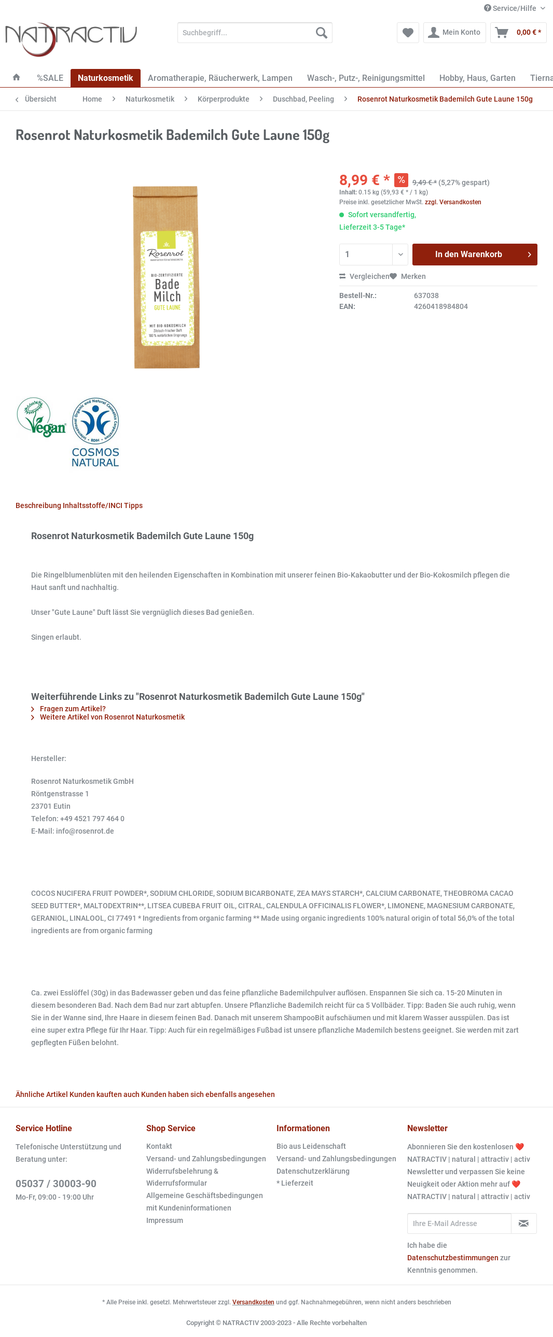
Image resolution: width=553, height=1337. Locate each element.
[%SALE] (50, 78)
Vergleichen (364, 276)
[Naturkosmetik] (106, 78)
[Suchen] (322, 32)
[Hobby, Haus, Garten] (477, 78)
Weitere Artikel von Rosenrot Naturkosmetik (108, 717)
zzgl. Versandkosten (453, 202)
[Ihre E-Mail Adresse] (459, 1223)
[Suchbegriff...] (254, 32)
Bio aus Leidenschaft (311, 1146)
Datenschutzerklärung (313, 1171)
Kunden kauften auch (105, 1094)
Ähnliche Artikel (42, 1094)
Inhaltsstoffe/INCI (92, 505)
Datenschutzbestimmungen (453, 1258)
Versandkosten (253, 1302)
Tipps (133, 505)
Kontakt (159, 1146)
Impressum (164, 1220)
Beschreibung (38, 505)
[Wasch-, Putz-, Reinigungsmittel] (366, 78)
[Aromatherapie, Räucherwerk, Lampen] (220, 78)
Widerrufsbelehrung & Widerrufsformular (182, 1177)
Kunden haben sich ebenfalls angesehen (208, 1094)
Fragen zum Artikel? (68, 709)
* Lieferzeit (294, 1183)
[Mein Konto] (454, 32)
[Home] (16, 78)
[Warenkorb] (518, 32)
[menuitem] (254, 36)
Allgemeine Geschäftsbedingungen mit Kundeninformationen (204, 1201)
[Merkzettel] (408, 32)
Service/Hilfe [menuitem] (511, 8)
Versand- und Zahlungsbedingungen (206, 1159)
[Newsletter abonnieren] (524, 1223)
